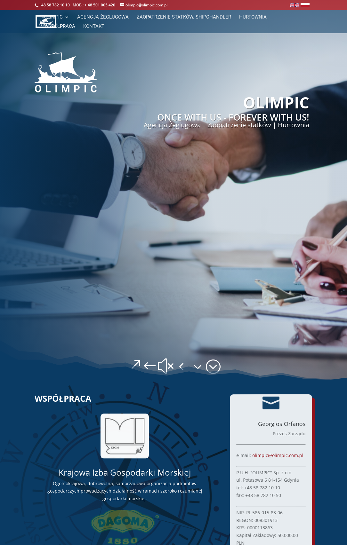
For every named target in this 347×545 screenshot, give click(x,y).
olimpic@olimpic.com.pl (278, 455)
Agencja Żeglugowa (103, 17)
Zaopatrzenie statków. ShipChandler (184, 17)
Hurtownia (253, 17)
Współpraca (59, 26)
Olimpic (53, 17)
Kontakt (93, 26)
